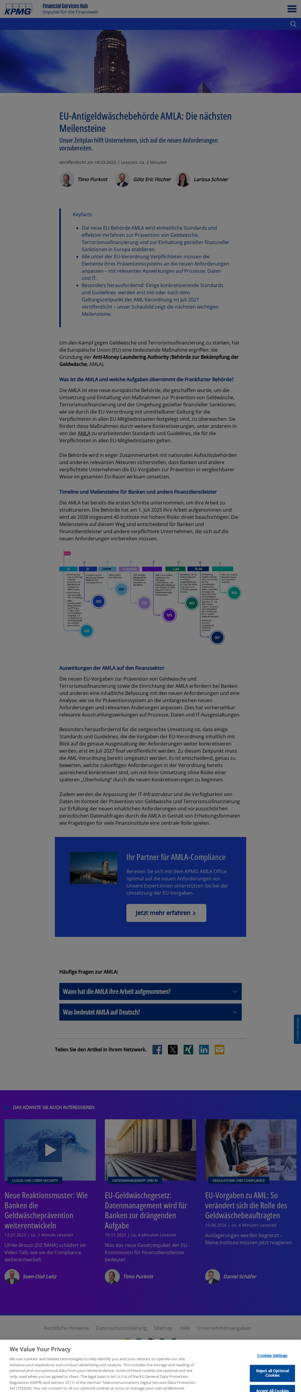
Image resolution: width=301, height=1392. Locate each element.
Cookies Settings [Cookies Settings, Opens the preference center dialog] (272, 1365)
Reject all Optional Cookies (272, 1382)
